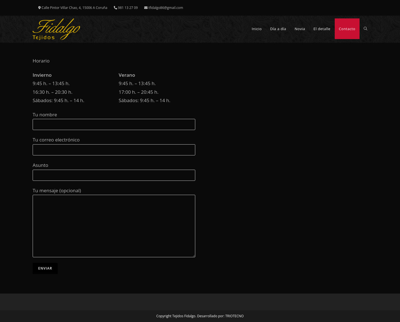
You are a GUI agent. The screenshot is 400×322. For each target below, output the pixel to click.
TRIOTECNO (234, 316)
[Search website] (366, 28)
